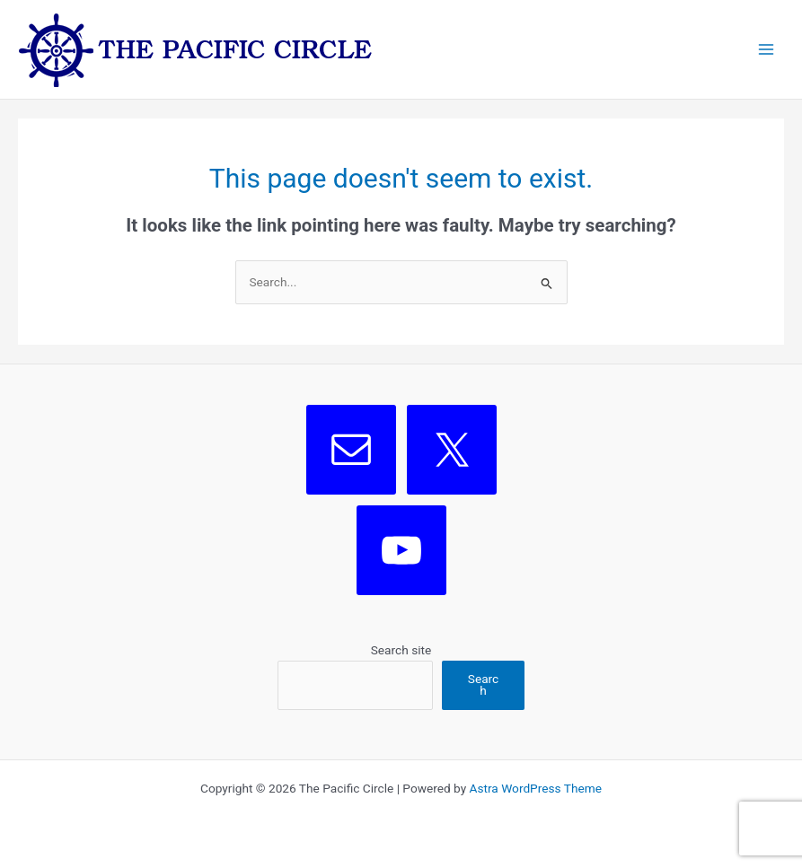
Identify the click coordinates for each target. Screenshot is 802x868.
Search (483, 684)
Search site (401, 650)
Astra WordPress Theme (536, 788)
